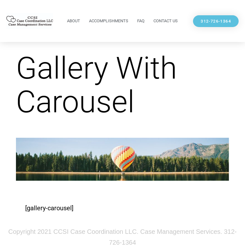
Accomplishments (108, 20)
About (73, 20)
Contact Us (165, 20)
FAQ (141, 20)
